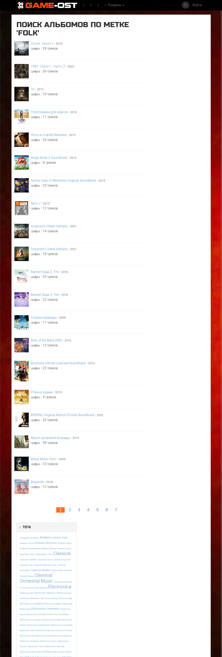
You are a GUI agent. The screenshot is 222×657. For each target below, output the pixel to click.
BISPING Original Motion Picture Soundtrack (62, 415)
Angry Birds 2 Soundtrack (49, 158)
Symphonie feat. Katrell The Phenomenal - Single (62, 618)
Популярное (111, 537)
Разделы (115, 5)
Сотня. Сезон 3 (42, 43)
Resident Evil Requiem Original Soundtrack (188, 577)
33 (33, 89)
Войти (197, 5)
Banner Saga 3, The (45, 295)
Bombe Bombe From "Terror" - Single (190, 616)
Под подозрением (125, 615)
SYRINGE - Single (27, 615)
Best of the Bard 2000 (46, 340)
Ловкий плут (89, 574)
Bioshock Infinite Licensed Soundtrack (58, 363)
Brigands (37, 482)
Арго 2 (36, 203)
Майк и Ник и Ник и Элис (28, 575)
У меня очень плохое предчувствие (94, 616)
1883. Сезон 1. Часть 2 (48, 66)
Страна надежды (44, 317)
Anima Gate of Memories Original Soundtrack (63, 180)
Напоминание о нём (126, 574)
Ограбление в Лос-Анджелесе (61, 575)
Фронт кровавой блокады (50, 438)
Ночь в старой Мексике (49, 135)
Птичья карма (42, 392)
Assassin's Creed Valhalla (49, 226)
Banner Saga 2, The (45, 272)
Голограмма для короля (49, 112)
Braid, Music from (43, 459)
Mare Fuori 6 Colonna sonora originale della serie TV (156, 619)
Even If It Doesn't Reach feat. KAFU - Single (157, 577)
